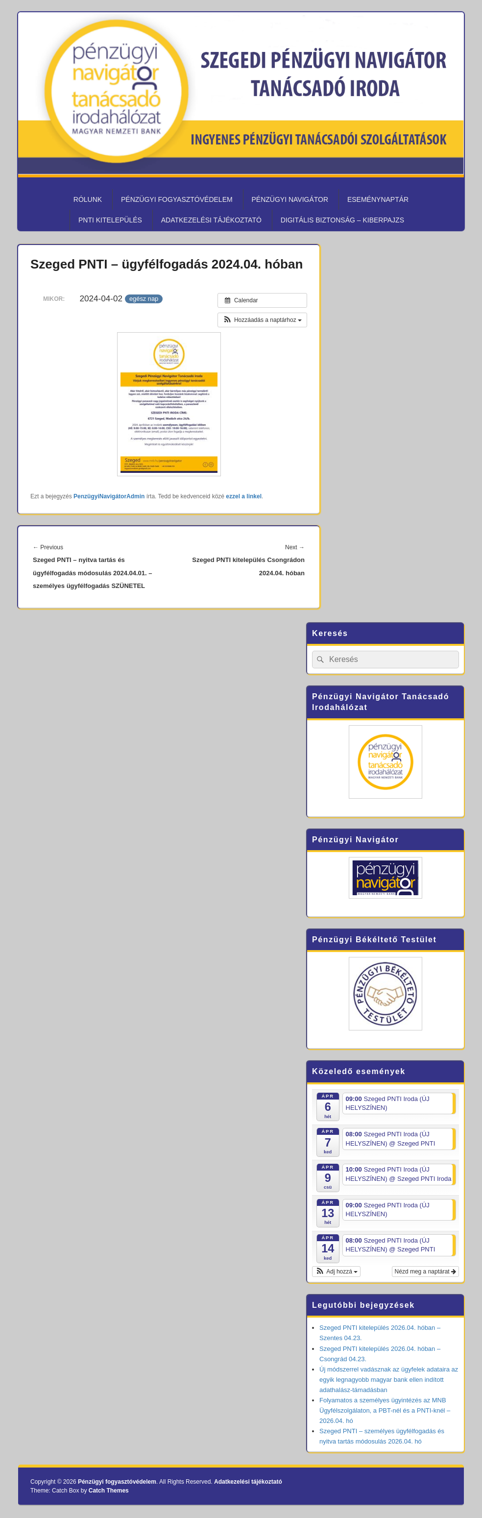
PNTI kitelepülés (110, 220)
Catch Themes (109, 1490)
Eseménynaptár (378, 199)
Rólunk (87, 199)
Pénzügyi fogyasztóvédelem (177, 199)
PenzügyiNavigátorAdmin (109, 496)
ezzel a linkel (244, 496)
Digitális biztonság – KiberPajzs (342, 220)
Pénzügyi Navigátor (289, 199)
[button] (262, 320)
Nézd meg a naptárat (425, 1271)
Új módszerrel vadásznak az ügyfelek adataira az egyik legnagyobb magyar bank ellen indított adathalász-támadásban (388, 1380)
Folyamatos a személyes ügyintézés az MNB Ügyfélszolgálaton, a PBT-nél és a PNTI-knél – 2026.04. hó (384, 1410)
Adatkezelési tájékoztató (211, 220)
